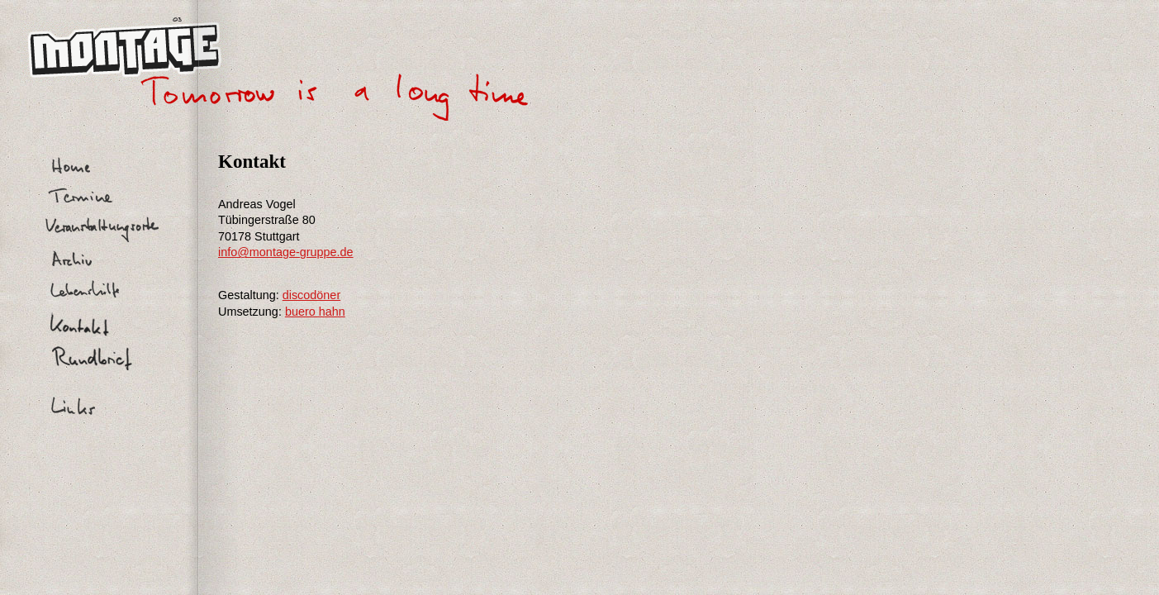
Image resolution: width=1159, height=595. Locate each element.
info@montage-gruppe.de (286, 252)
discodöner (311, 295)
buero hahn (315, 311)
